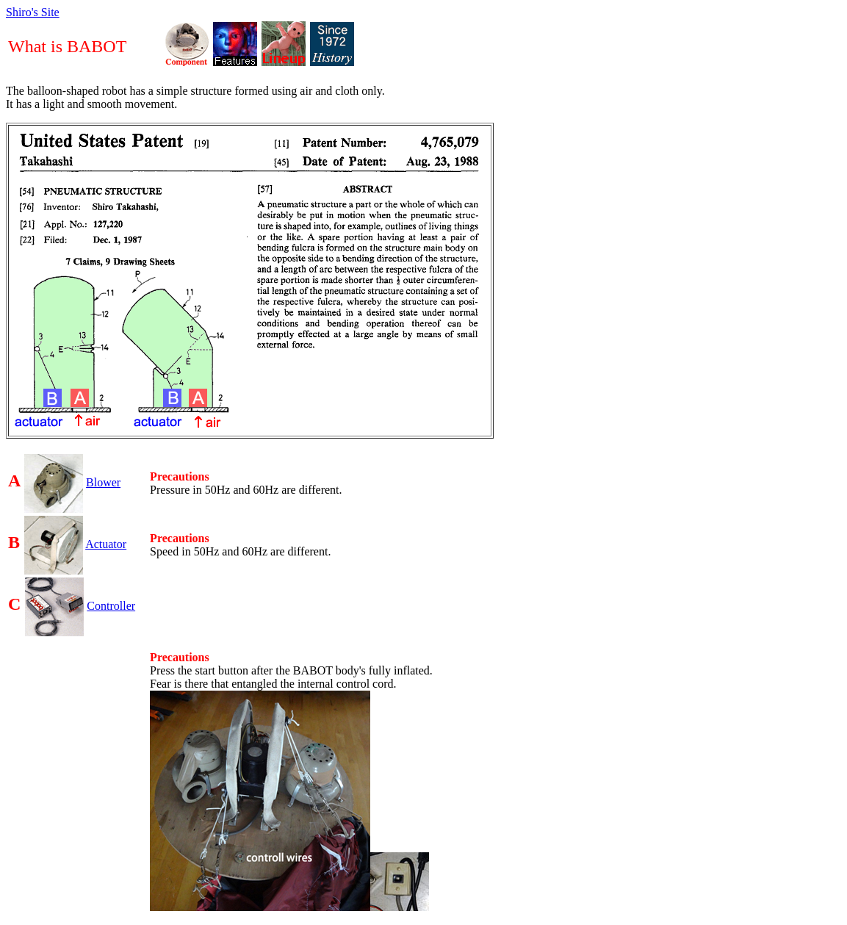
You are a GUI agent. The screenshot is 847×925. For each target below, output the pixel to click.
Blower (103, 482)
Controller (111, 606)
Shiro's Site (33, 12)
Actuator (105, 544)
